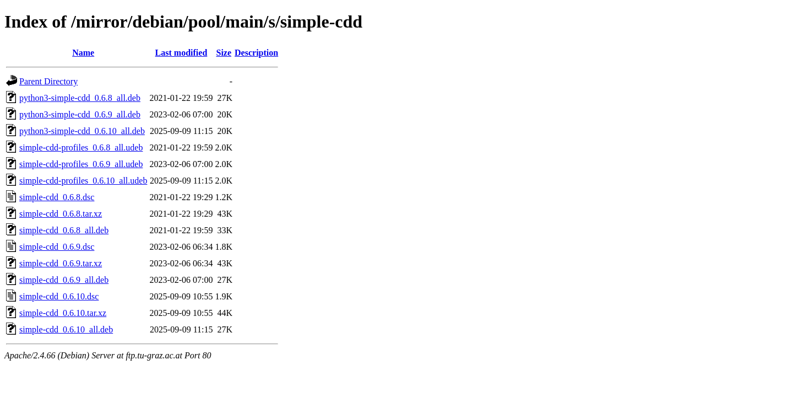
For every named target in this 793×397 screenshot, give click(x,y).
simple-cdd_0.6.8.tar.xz (60, 213)
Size (224, 52)
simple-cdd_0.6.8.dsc (56, 197)
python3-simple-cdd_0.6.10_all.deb (82, 131)
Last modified (181, 52)
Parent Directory (48, 81)
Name (83, 52)
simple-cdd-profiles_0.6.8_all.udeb (81, 147)
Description (256, 52)
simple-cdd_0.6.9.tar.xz (60, 263)
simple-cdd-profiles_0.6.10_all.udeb (83, 180)
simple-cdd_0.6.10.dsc (59, 296)
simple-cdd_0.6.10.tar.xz (62, 313)
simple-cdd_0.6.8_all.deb (63, 230)
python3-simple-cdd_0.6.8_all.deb (79, 98)
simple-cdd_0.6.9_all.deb (63, 280)
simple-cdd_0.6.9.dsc (56, 246)
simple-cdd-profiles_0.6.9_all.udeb (81, 164)
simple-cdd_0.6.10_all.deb (66, 329)
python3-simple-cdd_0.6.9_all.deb (79, 114)
